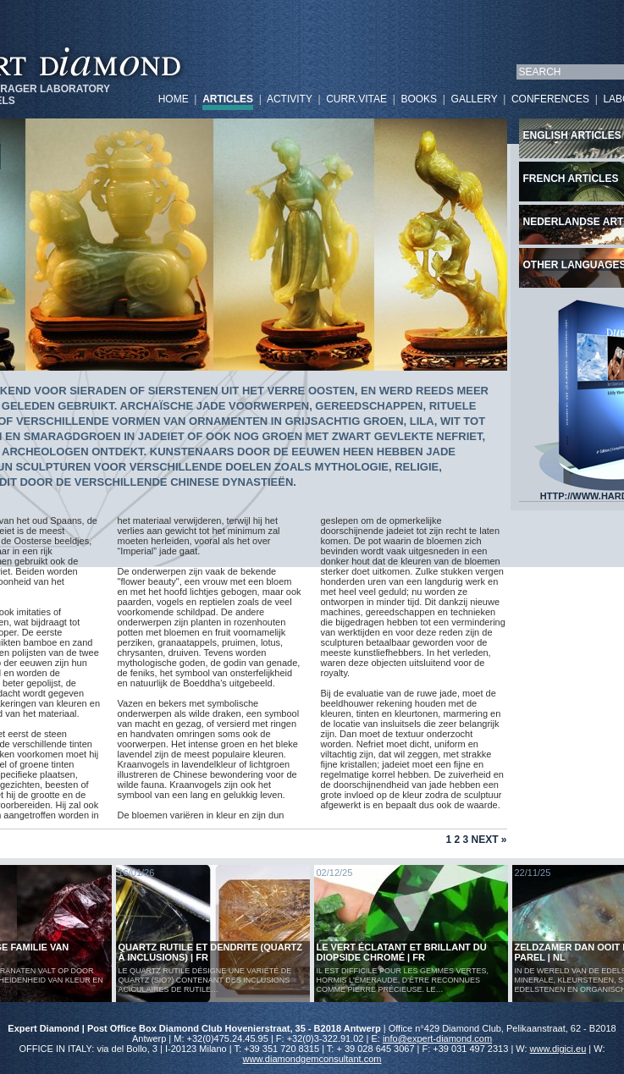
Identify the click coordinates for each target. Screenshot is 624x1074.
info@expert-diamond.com (437, 1038)
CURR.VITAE (356, 99)
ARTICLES (227, 99)
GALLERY (474, 99)
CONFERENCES (550, 99)
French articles (571, 179)
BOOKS (418, 99)
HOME (173, 99)
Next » (488, 839)
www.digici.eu (558, 1049)
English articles (572, 135)
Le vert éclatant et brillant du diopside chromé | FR (402, 952)
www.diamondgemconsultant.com (312, 1059)
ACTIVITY (289, 99)
